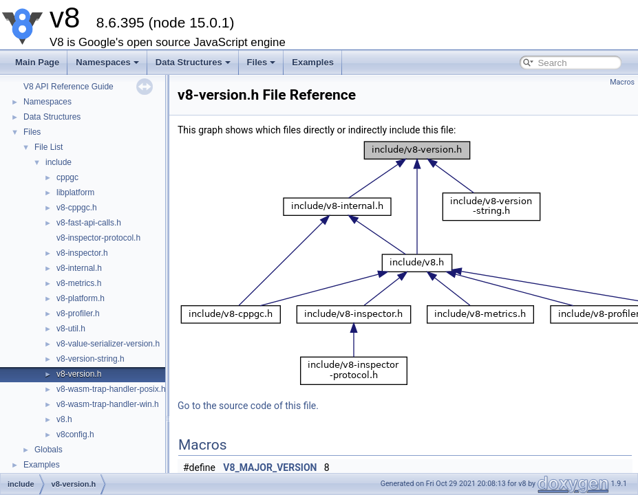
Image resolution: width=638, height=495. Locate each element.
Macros (622, 82)
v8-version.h (78, 374)
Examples (313, 62)
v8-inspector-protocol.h (98, 238)
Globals (48, 449)
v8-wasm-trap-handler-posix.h (111, 389)
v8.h (64, 419)
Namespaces (107, 62)
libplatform (75, 192)
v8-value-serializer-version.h (108, 344)
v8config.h (75, 434)
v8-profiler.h (78, 313)
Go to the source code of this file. (248, 405)
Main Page (37, 62)
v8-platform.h (80, 298)
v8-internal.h (79, 268)
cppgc (67, 177)
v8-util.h (70, 328)
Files (261, 62)
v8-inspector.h (82, 253)
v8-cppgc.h (76, 207)
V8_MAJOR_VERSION (270, 467)
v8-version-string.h (90, 359)
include (58, 162)
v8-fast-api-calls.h (88, 223)
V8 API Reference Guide (68, 86)
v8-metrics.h (78, 283)
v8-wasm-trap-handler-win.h (107, 404)
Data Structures (193, 62)
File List (48, 147)
